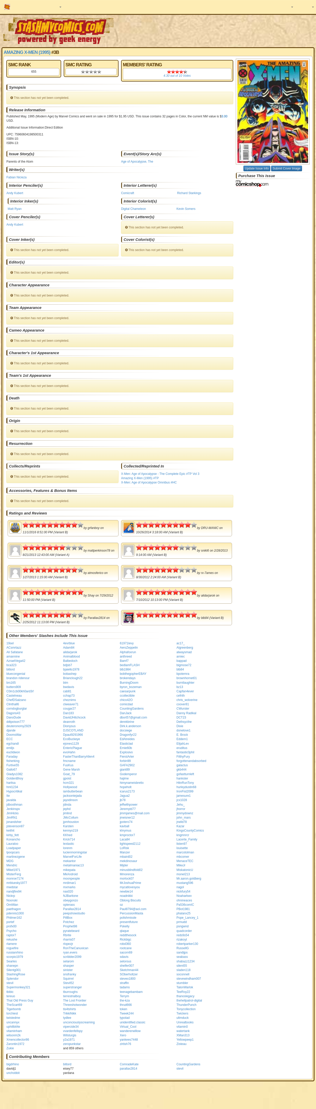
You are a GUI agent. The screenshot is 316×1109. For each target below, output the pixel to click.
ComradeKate (129, 1064)
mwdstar (12, 887)
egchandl (12, 743)
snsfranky (69, 974)
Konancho (13, 839)
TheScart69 (14, 1005)
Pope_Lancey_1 (187, 917)
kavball (124, 826)
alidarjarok (70, 652)
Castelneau (14, 695)
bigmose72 (183, 665)
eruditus (181, 748)
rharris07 (69, 939)
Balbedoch (70, 661)
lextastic (68, 844)
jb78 (123, 800)
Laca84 (125, 839)
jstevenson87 (15, 826)
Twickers (182, 1013)
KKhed (67, 835)
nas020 (68, 891)
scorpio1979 (14, 957)
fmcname (69, 761)
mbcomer (182, 856)
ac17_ (180, 643)
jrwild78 (181, 822)
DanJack (126, 713)
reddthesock (128, 935)
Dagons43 (13, 713)
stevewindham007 (188, 978)
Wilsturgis (69, 1035)
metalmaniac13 (73, 865)
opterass (69, 905)
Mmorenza (127, 874)
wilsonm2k (13, 1035)
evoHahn (69, 752)
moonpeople (71, 878)
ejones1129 (71, 743)
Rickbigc (125, 939)
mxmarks (69, 887)
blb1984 (125, 669)
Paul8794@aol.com (133, 909)
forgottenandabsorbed (191, 761)
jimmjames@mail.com (135, 813)
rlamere (11, 944)
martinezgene (15, 856)
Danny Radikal (186, 713)
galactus (182, 765)
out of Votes (177, 75)
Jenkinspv (13, 809)
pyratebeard (71, 931)
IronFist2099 (184, 791)
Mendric (11, 865)
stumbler (182, 983)
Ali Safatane (14, 652)
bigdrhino (12, 1064)
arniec (180, 656)
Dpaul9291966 (73, 735)
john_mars (183, 817)
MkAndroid (70, 874)
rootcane (126, 948)
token (123, 1009)
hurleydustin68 (186, 787)
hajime (124, 778)
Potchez (68, 922)
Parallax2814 (72, 909)
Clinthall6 (12, 704)
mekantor (69, 861)
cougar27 (69, 708)
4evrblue (69, 643)
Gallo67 (11, 769)
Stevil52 (68, 983)
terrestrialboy (72, 996)
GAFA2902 (127, 765)
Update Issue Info (257, 168)
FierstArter (127, 756)
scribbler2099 (72, 957)
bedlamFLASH (130, 665)
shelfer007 (127, 965)
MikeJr (180, 865)
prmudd (181, 922)
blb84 (180, 669)
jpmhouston (71, 822)
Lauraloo (12, 844)
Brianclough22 (73, 678)
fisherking (12, 761)
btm (65, 682)
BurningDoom (129, 682)
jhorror (180, 809)
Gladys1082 (14, 774)
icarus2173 (127, 791)
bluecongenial (15, 674)
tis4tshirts (69, 1009)
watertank (183, 1031)
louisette (182, 848)
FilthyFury (183, 756)
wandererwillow (130, 1031)
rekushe (11, 939)
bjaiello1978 (71, 669)
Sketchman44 (129, 970)
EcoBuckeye (71, 739)
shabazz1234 (185, 961)
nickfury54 (183, 891)
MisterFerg (13, 874)
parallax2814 (128, 1068)
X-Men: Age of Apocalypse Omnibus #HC (149, 482)
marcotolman (185, 852)
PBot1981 (183, 909)
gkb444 (181, 769)
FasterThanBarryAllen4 (78, 756)
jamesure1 (183, 796)
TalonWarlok (184, 987)
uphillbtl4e (13, 1026)
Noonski (11, 900)
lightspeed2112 (130, 844)
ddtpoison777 (15, 722)
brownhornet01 (186, 678)
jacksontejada (72, 796)
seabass (182, 957)
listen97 (181, 844)
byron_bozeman (131, 687)
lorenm (68, 848)
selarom (68, 961)
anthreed (126, 656)
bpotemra (182, 674)
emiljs (10, 748)
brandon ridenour (17, 678)
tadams (125, 987)
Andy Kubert (14, 193)
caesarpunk (128, 691)
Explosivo (126, 752)
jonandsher (13, 822)
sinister (68, 970)
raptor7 (11, 935)
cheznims (69, 700)
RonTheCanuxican (75, 948)
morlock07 (127, 878)
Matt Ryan (15, 209)
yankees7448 (129, 1039)
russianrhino (14, 952)
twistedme (13, 1018)
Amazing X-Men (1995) (27, 52)
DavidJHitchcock (74, 717)
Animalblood (71, 656)
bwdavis (68, 687)
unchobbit (13, 1073)
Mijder (124, 865)
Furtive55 (12, 765)
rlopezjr (68, 944)
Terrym (124, 996)
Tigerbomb (13, 1009)
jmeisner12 (127, 817)
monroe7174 (14, 878)
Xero (123, 1035)
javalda (11, 800)
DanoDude (13, 717)
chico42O (126, 700)
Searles (11, 961)
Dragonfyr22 (128, 735)
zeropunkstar (72, 1044)
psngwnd (182, 926)
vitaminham (14, 1031)
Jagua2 (125, 796)
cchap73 (69, 695)
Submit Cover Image (286, 168)
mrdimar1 (69, 883)
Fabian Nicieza (16, 177)
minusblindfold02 (131, 870)
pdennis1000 (15, 913)
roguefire (12, 948)
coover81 (182, 704)
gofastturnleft (185, 774)
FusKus (68, 765)
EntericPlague (72, 748)
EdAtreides (127, 739)
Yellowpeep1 (185, 1039)
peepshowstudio (74, 913)
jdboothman (14, 804)
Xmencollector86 (17, 1039)
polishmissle (128, 917)
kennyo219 (70, 830)
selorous (125, 961)
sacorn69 (126, 952)
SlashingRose (15, 974)
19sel (10, 643)
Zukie (10, 1048)
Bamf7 (124, 661)
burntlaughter (185, 682)
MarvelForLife (72, 856)
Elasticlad (126, 743)
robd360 (125, 944)
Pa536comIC (185, 905)
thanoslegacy (185, 996)
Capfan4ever (185, 691)
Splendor (12, 978)
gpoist (67, 778)
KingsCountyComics (190, 830)
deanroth (69, 722)
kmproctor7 (127, 835)
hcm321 (68, 783)
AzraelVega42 (15, 661)
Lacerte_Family (186, 839)
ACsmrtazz (13, 647)
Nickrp (10, 896)
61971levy (127, 643)
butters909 (13, 687)
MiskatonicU (184, 870)
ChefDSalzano (16, 700)
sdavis (124, 957)
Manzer (125, 852)
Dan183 (68, 713)
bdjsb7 (67, 665)
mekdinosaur (128, 861)
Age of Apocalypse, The (137, 161)
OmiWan (12, 905)
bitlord (10, 669)
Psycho (11, 931)
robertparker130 (187, 944)
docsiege (126, 730)
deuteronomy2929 (18, 726)
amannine (13, 656)
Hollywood (70, 787)
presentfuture (129, 922)
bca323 (11, 665)
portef (10, 922)
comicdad (126, 704)
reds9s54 (182, 935)
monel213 (183, 874)
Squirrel (68, 978)
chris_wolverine (186, 700)
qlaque (124, 931)
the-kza (125, 1000)
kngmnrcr (182, 835)
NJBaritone (70, 896)
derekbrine (127, 722)
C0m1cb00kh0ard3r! (20, 691)
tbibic (9, 992)
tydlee (67, 1018)
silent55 (181, 965)
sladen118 (183, 970)
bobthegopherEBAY (133, 674)
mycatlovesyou (130, 887)
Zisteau (181, 1044)
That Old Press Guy (19, 1000)
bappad (181, 661)
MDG (9, 861)
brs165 (11, 682)
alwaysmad (184, 652)
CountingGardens (132, 708)
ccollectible (127, 695)
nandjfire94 (13, 891)
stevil (9, 983)
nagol (180, 887)
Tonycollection (185, 1009)
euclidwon (13, 752)
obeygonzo (70, 900)
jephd (67, 809)
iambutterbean (73, 791)
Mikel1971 (13, 870)
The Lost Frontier (74, 1000)
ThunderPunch (186, 1005)
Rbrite (67, 935)
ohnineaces (184, 900)
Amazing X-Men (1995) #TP (140, 478)
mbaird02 (126, 856)
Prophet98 (70, 926)
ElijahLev (182, 743)
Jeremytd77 (128, 809)
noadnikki (126, 896)
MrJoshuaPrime (130, 883)
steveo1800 (128, 978)
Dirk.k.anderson (130, 726)
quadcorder (184, 931)
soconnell (182, 974)
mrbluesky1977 (16, 883)
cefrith (180, 695)
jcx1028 (181, 800)
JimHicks (12, 813)
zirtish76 (125, 1044)
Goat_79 (69, 774)
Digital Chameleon (133, 209)
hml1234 (12, 787)
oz (121, 905)
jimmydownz (184, 813)
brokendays (128, 678)
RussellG (182, 948)
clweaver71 (71, 704)
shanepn (12, 965)
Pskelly (124, 926)
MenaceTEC (184, 861)
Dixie (179, 726)
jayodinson (70, 800)
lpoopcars (13, 852)
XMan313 (182, 1035)
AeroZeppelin (129, 647)
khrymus (125, 830)
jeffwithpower (129, 804)
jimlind (67, 813)
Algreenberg (184, 647)
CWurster (182, 708)
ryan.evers (70, 952)
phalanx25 (183, 913)
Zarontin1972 (15, 1044)
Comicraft (127, 193)
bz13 (179, 687)
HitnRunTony (185, 783)
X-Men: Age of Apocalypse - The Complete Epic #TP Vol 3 (160, 474)
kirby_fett (12, 835)
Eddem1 (182, 739)
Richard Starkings (189, 193)
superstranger (72, 987)
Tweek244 (127, 1013)
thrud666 (126, 1005)
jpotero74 (126, 822)
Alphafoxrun (128, 652)
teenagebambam (131, 992)
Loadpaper (13, 848)
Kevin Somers (185, 209)
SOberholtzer (129, 974)
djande (10, 730)
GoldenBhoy (14, 778)
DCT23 (181, 717)
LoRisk (124, 848)
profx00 (11, 926)
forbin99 (125, 761)
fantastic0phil (185, 752)
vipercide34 (71, 1026)
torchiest (12, 1013)
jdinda (67, 804)
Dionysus (69, 726)
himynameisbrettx (132, 783)
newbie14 (126, 891)
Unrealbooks (184, 1022)
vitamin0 (182, 1026)
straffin (124, 983)
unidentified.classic (132, 1022)
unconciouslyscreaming (79, 1022)
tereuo (10, 996)
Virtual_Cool (128, 1026)
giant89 (125, 769)
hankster (182, 778)
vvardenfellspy (73, 1031)
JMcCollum (70, 817)
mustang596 (184, 883)
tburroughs (70, 992)
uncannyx (12, 1022)
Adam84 (69, 647)
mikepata (69, 870)
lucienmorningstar (75, 852)
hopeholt (125, 787)
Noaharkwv (184, 896)
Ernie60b (126, 748)
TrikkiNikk (69, 1013)
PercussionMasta (131, 913)
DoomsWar (14, 735)
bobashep (70, 674)
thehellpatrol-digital (189, 1000)
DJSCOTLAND (73, 730)
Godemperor (128, 774)
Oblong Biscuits (130, 900)
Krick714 (69, 839)
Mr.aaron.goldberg (188, 878)
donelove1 (183, 730)
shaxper (68, 965)
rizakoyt (181, 939)
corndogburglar (16, 708)
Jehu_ (180, 804)
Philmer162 (14, 917)
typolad (125, 1018)
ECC (9, 739)
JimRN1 (11, 817)
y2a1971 (69, 1039)
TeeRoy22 (183, 992)
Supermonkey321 (18, 987)
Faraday (12, 756)
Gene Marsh (71, 769)
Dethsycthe (184, 722)
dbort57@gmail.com (133, 717)
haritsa (10, 783)
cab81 (67, 691)
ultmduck (182, 1018)
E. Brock (182, 735)
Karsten (68, 826)
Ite (8, 796)
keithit (10, 830)
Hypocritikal (14, 791)
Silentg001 (13, 970)
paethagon (13, 909)
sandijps (182, 952)
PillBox (68, 917)
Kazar (180, 826)
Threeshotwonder (75, 1005)
